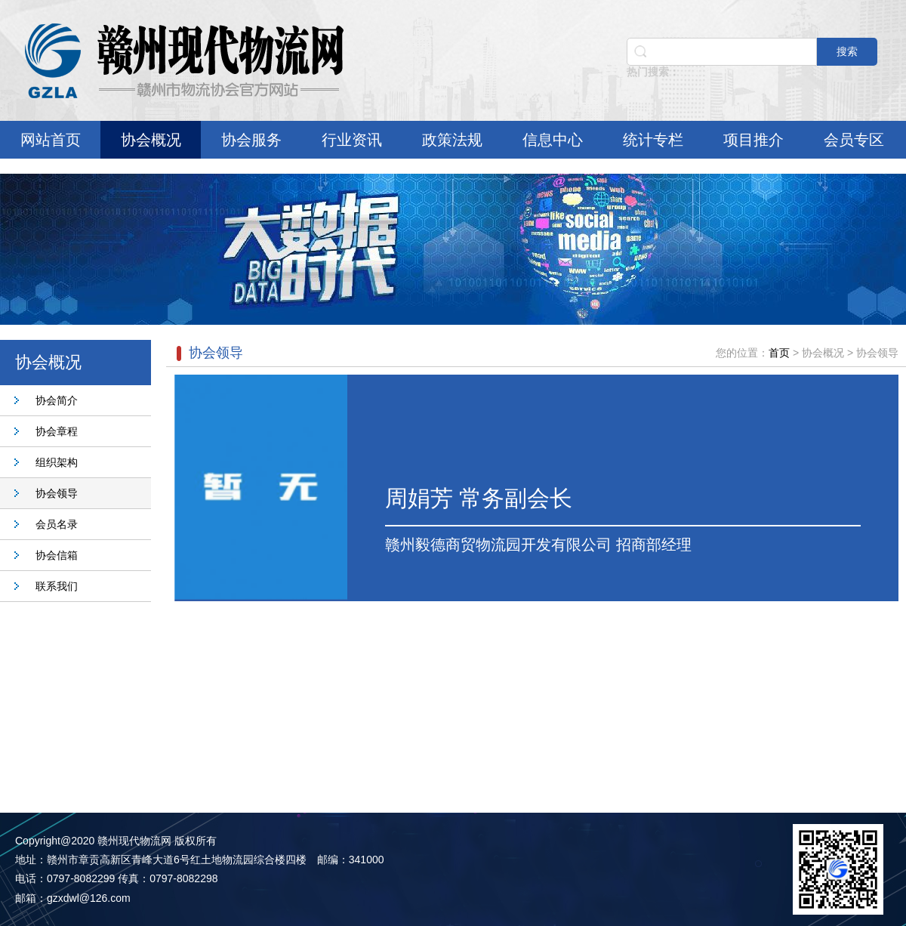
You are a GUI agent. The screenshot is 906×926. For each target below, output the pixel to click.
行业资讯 (352, 139)
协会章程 (56, 431)
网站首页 (50, 139)
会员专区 (854, 139)
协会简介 (56, 400)
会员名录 (56, 524)
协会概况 (151, 139)
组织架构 (56, 462)
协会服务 (251, 139)
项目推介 (753, 139)
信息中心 (552, 139)
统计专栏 (653, 139)
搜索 (847, 51)
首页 (779, 353)
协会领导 (56, 493)
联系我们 (56, 586)
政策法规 (452, 139)
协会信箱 (56, 555)
